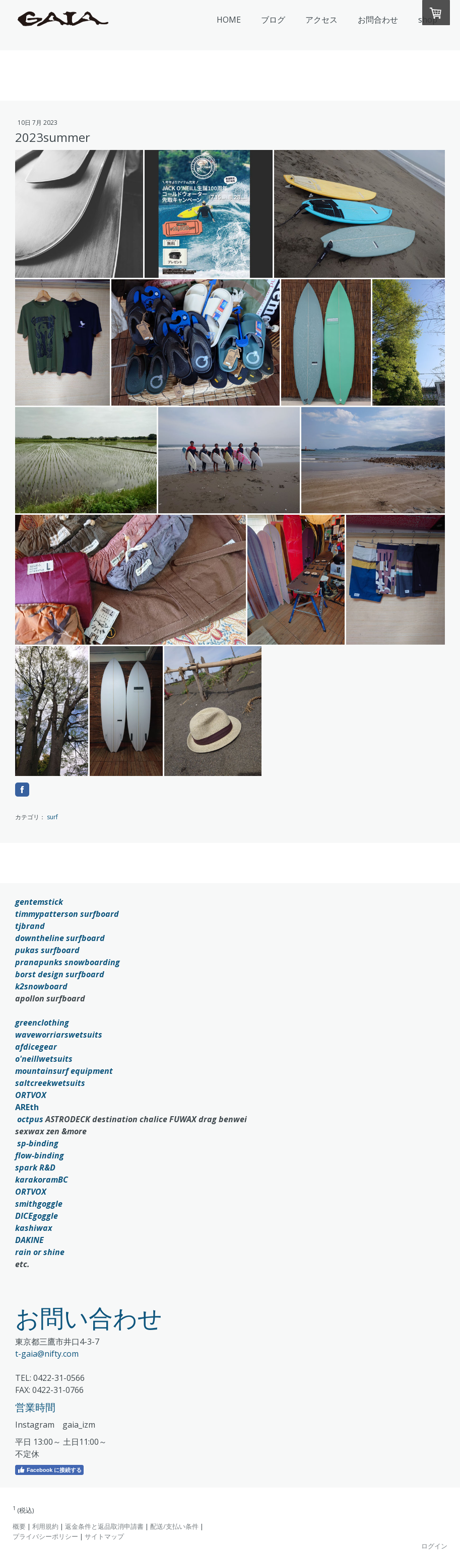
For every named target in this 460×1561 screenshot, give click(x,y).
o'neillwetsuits (44, 1058)
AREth (27, 1107)
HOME (229, 19)
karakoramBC (41, 1179)
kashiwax (33, 1227)
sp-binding (37, 1143)
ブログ (273, 19)
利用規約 (45, 1526)
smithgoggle (38, 1203)
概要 (19, 1526)
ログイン (434, 1545)
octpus (30, 1119)
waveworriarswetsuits (58, 1034)
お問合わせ (378, 19)
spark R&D (35, 1167)
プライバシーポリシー (45, 1536)
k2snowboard (41, 986)
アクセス (321, 19)
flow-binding (39, 1155)
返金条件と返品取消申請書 (104, 1526)
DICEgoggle (36, 1215)
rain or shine (39, 1252)
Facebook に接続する (49, 1470)
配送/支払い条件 (174, 1526)
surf (52, 817)
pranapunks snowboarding (67, 962)
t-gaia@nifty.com (47, 1353)
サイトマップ (104, 1536)
